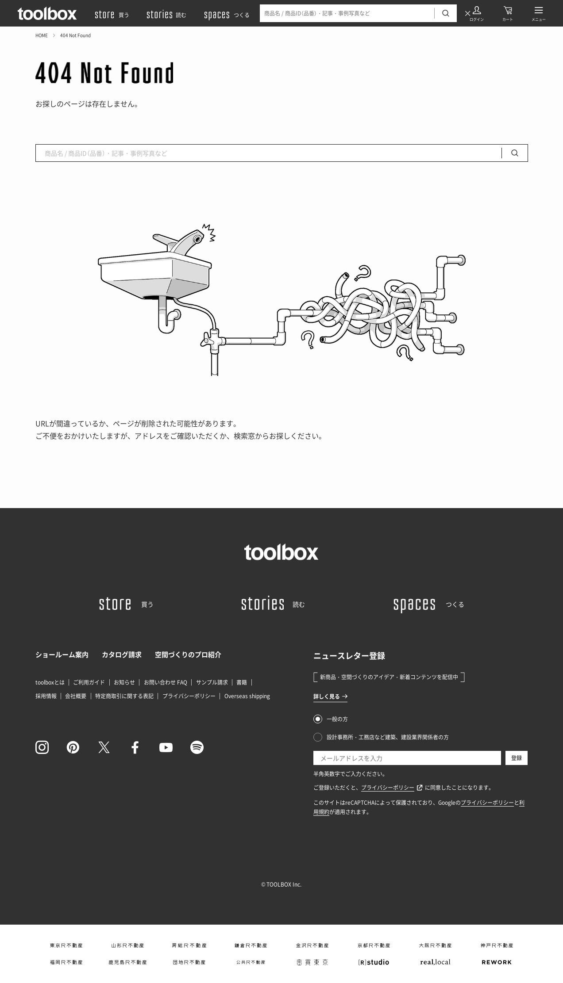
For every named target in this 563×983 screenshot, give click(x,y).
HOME (41, 35)
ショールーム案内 (62, 654)
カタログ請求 (122, 654)
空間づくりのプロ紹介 (188, 654)
